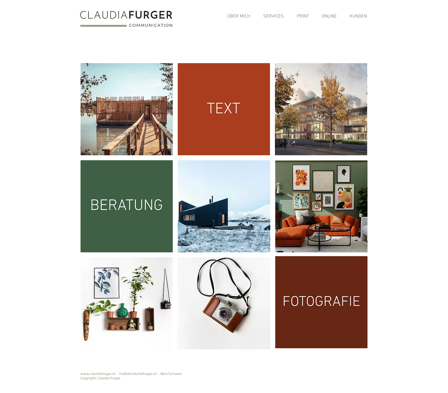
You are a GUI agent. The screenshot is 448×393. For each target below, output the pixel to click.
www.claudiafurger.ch (98, 374)
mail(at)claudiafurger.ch (139, 374)
